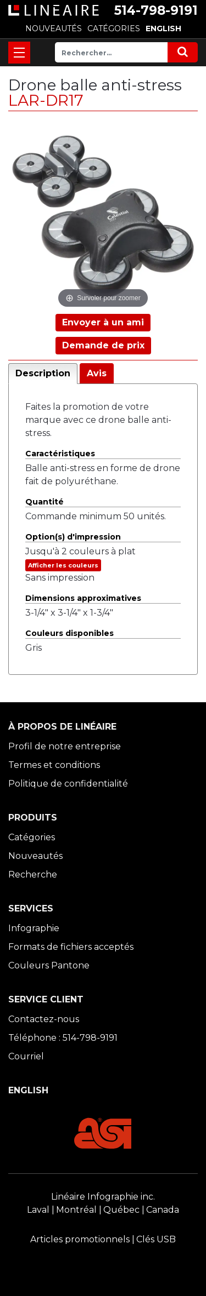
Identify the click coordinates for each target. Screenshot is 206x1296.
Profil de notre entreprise (64, 746)
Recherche (32, 874)
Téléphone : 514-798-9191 (63, 1038)
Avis (97, 373)
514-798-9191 (156, 10)
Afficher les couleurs (63, 565)
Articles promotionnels (80, 1239)
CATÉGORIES (113, 28)
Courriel (26, 1056)
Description (42, 373)
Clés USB (156, 1239)
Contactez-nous (43, 1019)
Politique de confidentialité (68, 783)
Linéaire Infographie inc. (103, 1196)
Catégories (31, 837)
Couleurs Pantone (49, 965)
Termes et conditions (54, 765)
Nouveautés (35, 856)
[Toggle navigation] (19, 53)
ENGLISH (163, 28)
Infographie (33, 928)
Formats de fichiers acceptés (70, 947)
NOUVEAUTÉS (53, 28)
